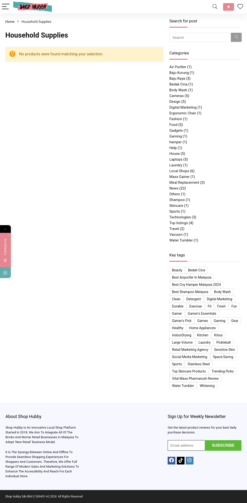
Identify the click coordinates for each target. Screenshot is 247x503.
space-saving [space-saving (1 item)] (223, 357)
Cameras (176, 96)
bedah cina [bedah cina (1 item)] (196, 270)
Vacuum (176, 234)
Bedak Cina (178, 84)
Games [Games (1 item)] (202, 321)
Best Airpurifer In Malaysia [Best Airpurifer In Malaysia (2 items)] (191, 277)
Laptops (175, 159)
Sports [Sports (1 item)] (177, 364)
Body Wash (178, 90)
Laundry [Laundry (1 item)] (205, 342)
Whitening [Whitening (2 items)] (207, 386)
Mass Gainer (179, 177)
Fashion (175, 119)
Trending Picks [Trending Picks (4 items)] (223, 371)
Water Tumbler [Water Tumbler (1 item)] (183, 386)
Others (174, 194)
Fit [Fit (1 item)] (210, 306)
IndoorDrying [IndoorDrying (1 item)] (181, 335)
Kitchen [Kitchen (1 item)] (202, 335)
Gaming (175, 136)
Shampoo (177, 200)
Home (9, 22)
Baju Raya (177, 78)
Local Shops (179, 171)
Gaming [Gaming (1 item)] (219, 321)
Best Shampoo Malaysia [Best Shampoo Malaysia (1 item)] (190, 292)
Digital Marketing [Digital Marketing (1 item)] (219, 299)
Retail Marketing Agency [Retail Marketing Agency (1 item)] (190, 350)
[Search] (215, 6)
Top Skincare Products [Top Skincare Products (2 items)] (189, 371)
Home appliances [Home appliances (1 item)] (202, 328)
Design (174, 101)
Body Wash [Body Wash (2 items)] (222, 292)
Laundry (175, 165)
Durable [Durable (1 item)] (178, 306)
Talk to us (228, 7)
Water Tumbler (181, 240)
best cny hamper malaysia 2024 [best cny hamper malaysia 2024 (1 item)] (196, 285)
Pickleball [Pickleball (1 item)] (223, 342)
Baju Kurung (179, 73)
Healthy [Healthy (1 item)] (177, 328)
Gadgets (176, 130)
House (174, 153)
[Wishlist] (240, 7)
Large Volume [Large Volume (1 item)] (182, 342)
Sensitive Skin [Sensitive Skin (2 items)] (224, 350)
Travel (174, 229)
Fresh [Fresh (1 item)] (221, 306)
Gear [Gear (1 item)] (234, 321)
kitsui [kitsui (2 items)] (218, 335)
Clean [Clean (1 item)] (176, 299)
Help (173, 148)
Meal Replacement (184, 182)
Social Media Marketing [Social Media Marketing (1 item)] (189, 357)
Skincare (176, 205)
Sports (174, 211)
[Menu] (6, 6)
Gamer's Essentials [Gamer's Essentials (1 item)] (202, 313)
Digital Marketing (183, 107)
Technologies (180, 217)
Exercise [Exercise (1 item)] (195, 306)
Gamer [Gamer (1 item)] (177, 313)
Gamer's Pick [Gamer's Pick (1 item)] (182, 321)
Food (173, 125)
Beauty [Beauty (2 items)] (177, 270)
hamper (175, 142)
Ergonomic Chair (182, 113)
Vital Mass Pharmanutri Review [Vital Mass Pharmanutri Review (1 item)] (195, 378)
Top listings (178, 223)
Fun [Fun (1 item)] (234, 306)
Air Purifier (177, 67)
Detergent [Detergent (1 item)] (193, 299)
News (173, 188)
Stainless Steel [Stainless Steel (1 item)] (199, 364)
